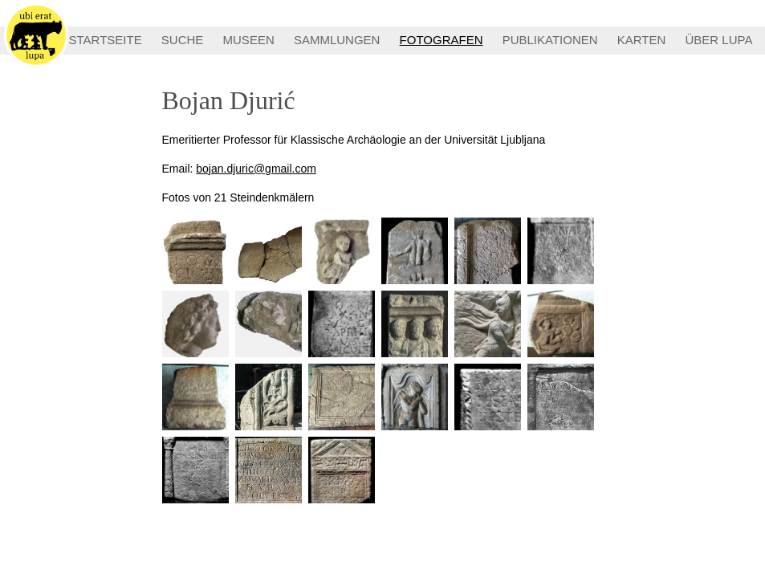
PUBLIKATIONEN (550, 40)
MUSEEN (249, 40)
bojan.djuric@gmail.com (256, 168)
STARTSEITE (105, 40)
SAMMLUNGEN (337, 40)
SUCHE (182, 40)
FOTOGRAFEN (441, 40)
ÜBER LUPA (719, 40)
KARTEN (641, 40)
